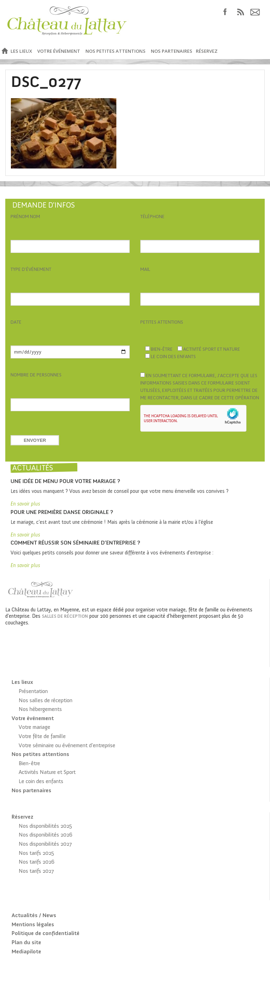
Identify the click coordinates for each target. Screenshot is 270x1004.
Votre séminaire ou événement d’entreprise (67, 745)
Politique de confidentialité (45, 933)
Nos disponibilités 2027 (45, 843)
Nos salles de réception (45, 700)
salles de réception (65, 616)
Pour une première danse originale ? (62, 512)
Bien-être (29, 763)
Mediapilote (26, 951)
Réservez (207, 51)
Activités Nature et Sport (47, 772)
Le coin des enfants (41, 781)
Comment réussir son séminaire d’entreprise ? (75, 542)
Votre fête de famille (42, 736)
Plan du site (26, 942)
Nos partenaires (171, 51)
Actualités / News (34, 915)
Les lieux (21, 51)
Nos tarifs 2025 (36, 853)
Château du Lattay (67, 21)
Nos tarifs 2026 (36, 861)
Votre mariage (34, 727)
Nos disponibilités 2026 (45, 834)
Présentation (33, 691)
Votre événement (58, 51)
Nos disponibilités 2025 (45, 825)
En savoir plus (25, 504)
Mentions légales (33, 924)
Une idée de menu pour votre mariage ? (65, 481)
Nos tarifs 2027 (36, 871)
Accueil (4, 51)
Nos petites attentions (115, 51)
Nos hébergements (40, 709)
